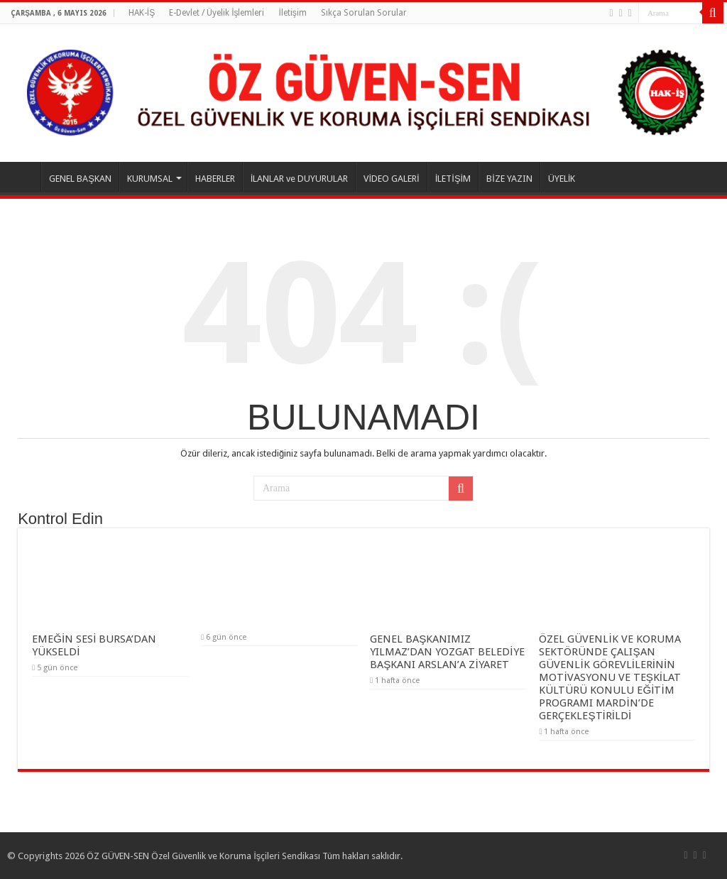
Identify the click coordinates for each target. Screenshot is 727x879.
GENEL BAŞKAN (80, 178)
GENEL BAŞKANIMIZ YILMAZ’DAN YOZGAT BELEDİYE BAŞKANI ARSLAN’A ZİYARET (447, 652)
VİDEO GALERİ (391, 178)
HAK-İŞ (142, 13)
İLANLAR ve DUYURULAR (300, 178)
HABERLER (215, 178)
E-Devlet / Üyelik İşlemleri (216, 13)
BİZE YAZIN (509, 178)
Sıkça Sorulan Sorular (364, 13)
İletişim (292, 13)
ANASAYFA (22, 177)
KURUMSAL (150, 178)
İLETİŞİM (453, 178)
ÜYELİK (562, 178)
